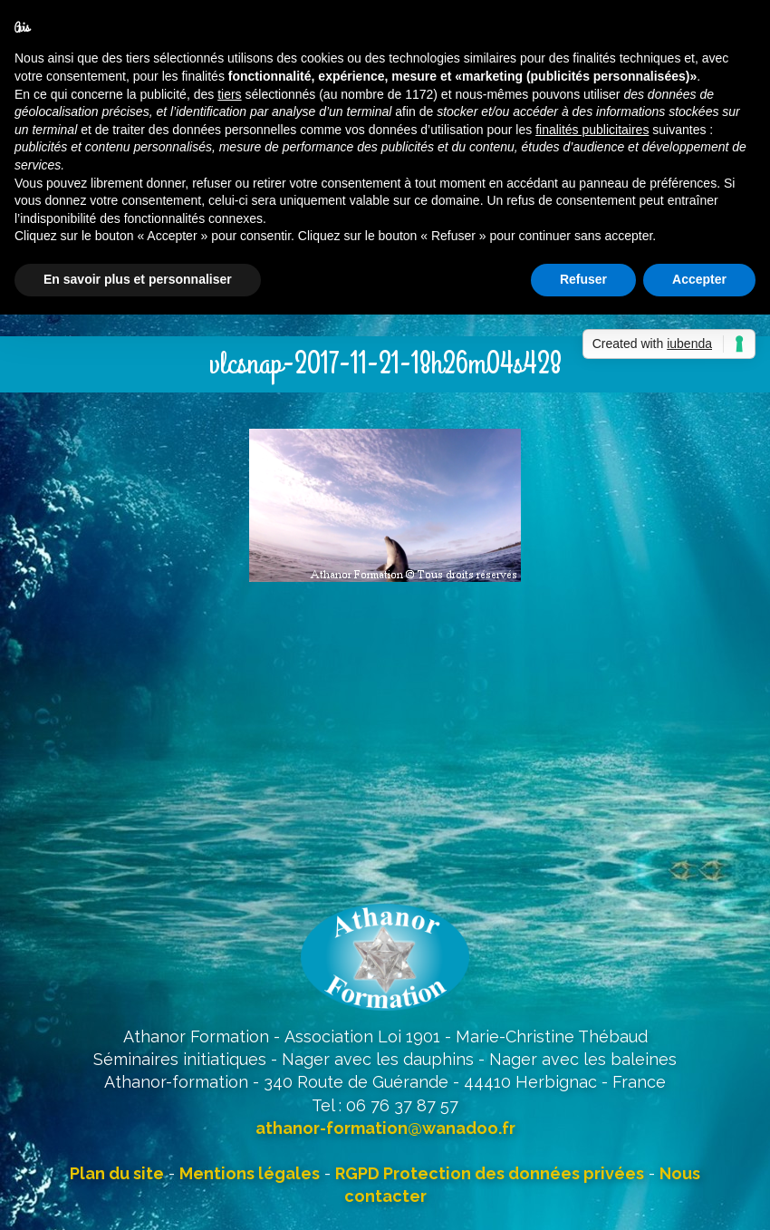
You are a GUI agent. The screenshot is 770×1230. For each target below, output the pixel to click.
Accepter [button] (699, 279)
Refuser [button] (583, 279)
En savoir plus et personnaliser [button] (137, 279)
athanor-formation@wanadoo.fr (385, 1128)
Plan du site (117, 1173)
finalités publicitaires (592, 129)
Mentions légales (249, 1173)
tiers (229, 94)
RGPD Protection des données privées (489, 1173)
